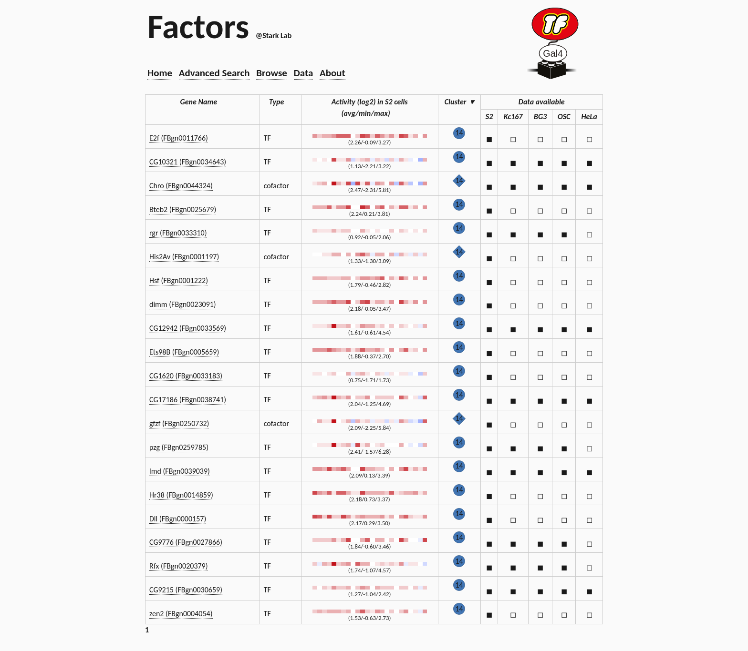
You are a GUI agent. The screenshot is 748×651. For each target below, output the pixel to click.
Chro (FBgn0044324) (181, 185)
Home (159, 73)
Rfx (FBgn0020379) (178, 565)
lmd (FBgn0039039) (179, 471)
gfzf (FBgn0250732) (179, 423)
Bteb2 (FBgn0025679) (182, 209)
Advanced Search (214, 73)
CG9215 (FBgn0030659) (185, 589)
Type (280, 101)
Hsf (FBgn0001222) (178, 280)
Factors (198, 26)
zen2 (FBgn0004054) (181, 613)
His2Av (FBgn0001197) (184, 256)
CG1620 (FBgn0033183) (185, 375)
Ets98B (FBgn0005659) (184, 351)
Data (303, 73)
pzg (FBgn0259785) (178, 447)
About (332, 73)
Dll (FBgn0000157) (177, 518)
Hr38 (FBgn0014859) (181, 494)
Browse (271, 73)
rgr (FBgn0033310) (178, 232)
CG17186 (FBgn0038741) (187, 399)
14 (459, 132)
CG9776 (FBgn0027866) (185, 542)
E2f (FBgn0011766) (178, 137)
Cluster (459, 101)
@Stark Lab (273, 35)
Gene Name (202, 101)
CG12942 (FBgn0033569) (187, 328)
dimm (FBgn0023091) (182, 304)
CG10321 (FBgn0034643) (187, 161)
